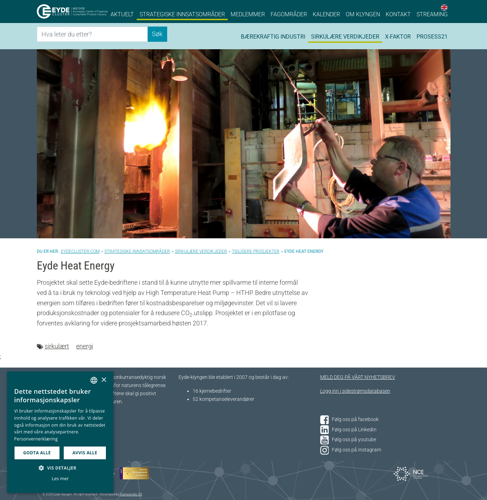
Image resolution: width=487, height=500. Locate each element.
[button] (60, 467)
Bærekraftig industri (273, 36)
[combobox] (93, 380)
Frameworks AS (131, 494)
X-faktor (398, 36)
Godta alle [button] (37, 453)
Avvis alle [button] (84, 453)
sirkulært (57, 346)
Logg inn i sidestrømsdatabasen (355, 391)
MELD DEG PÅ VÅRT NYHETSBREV (357, 377)
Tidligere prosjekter (255, 251)
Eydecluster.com (80, 251)
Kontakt (398, 14)
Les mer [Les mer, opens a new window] (60, 478)
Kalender (326, 14)
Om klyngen (363, 14)
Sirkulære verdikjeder (345, 36)
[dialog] (60, 432)
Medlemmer (248, 14)
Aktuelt (122, 14)
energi (84, 346)
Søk (157, 34)
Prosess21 (432, 36)
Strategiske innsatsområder (182, 14)
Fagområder (289, 14)
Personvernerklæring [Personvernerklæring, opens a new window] (36, 439)
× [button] (103, 380)
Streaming (432, 14)
